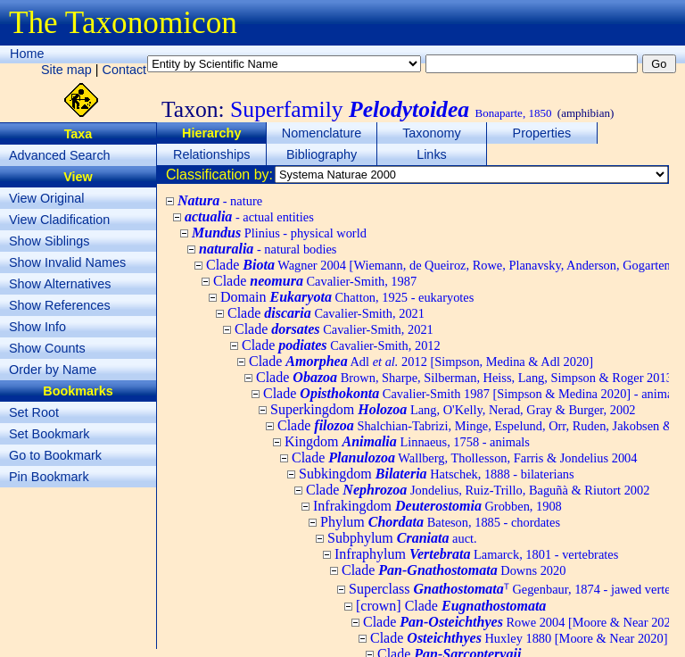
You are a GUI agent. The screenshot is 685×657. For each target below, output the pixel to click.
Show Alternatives (60, 284)
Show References (60, 305)
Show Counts (47, 348)
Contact (125, 69)
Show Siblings (49, 241)
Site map (66, 69)
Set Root (34, 412)
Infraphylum (476, 553)
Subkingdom (436, 473)
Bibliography (321, 154)
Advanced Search (60, 155)
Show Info (37, 327)
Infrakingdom (437, 505)
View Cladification (59, 219)
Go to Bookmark (55, 455)
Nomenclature (322, 133)
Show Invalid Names (67, 262)
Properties (542, 133)
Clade (315, 280)
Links (432, 154)
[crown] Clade (451, 605)
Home (27, 53)
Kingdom (407, 441)
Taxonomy (431, 133)
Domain (347, 296)
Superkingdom (453, 409)
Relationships (211, 154)
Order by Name (52, 369)
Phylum (440, 521)
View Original (47, 198)
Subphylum (402, 537)
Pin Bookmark (49, 477)
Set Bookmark (49, 434)
